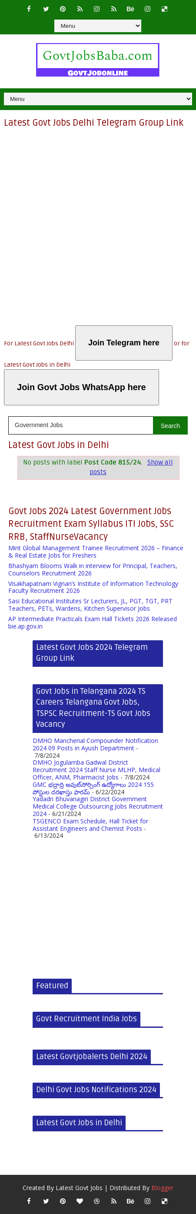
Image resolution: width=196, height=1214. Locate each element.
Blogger (162, 1188)
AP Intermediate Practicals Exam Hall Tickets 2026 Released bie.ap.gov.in (92, 622)
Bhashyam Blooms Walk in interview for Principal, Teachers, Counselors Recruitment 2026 (92, 569)
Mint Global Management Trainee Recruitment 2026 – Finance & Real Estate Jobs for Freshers (95, 551)
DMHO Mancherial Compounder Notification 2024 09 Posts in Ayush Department (95, 744)
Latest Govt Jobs (79, 1188)
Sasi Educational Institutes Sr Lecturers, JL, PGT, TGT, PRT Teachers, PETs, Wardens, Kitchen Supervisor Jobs (90, 604)
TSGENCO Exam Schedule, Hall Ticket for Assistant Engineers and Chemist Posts (90, 825)
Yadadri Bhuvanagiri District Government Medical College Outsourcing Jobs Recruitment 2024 (98, 806)
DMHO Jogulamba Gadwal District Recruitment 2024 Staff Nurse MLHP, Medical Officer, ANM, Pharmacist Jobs (96, 769)
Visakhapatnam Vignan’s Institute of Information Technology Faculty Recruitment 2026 (93, 587)
